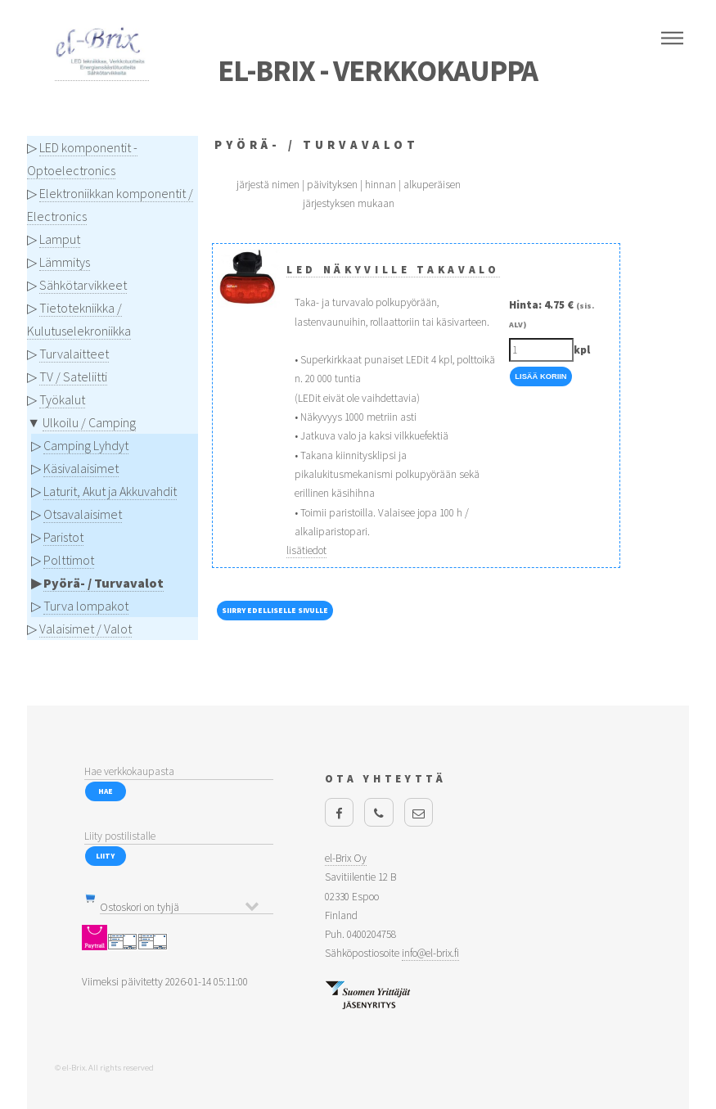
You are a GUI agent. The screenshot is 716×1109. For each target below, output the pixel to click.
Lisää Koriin (540, 376)
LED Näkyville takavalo (393, 270)
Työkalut (62, 399)
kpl (582, 350)
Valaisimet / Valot (85, 628)
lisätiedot (306, 550)
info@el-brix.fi (430, 953)
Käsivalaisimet (81, 468)
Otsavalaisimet (82, 514)
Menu (672, 38)
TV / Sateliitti (73, 376)
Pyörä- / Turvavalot (103, 583)
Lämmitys (64, 262)
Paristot (63, 537)
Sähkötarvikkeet (83, 285)
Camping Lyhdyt (85, 445)
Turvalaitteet (74, 353)
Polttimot (68, 560)
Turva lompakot (85, 605)
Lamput (59, 239)
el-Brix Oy (346, 858)
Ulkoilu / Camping (89, 422)
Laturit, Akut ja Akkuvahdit (110, 491)
